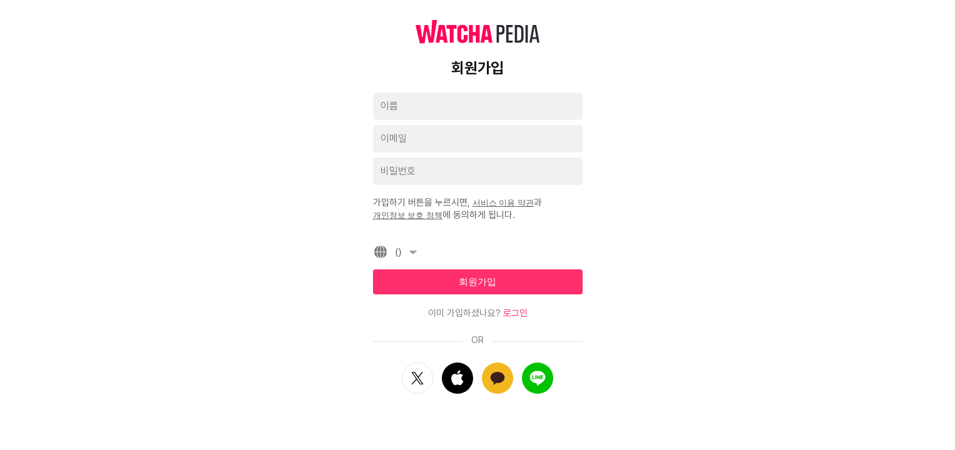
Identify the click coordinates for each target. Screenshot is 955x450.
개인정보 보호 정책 (407, 215)
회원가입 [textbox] (477, 281)
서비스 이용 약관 (503, 203)
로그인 (515, 313)
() (397, 251)
